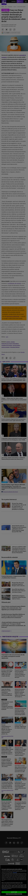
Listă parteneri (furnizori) (4, 889)
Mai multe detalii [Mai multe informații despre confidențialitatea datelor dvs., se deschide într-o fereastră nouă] (15, 872)
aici (11, 877)
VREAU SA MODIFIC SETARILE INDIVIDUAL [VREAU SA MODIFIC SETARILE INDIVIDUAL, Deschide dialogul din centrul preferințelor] (14, 893)
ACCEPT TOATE (14, 892)
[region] (14, 880)
